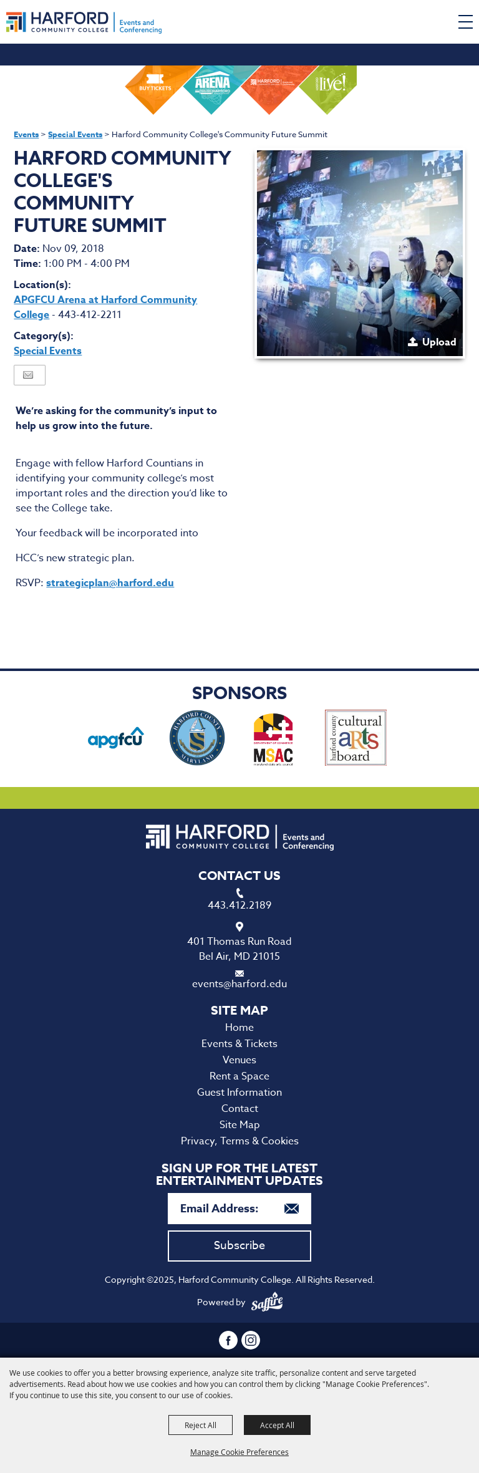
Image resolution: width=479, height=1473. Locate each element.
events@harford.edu (239, 984)
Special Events (75, 134)
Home (239, 1027)
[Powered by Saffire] (267, 1302)
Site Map (240, 1125)
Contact (239, 1108)
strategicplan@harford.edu (110, 583)
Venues (239, 1060)
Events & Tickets (239, 1043)
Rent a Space (239, 1076)
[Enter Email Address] (239, 1208)
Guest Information (239, 1092)
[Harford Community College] (84, 23)
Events (26, 134)
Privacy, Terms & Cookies (240, 1141)
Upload (439, 342)
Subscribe (239, 1245)
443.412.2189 (239, 905)
